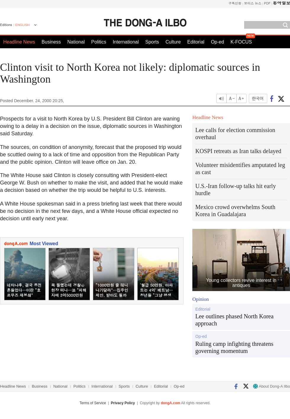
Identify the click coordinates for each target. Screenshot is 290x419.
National (76, 41)
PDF (267, 3)
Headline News (19, 41)
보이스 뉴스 (253, 3)
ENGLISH (22, 25)
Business (51, 41)
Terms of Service (93, 403)
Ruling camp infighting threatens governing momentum (234, 347)
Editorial (195, 41)
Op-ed (217, 41)
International (126, 41)
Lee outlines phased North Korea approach (234, 320)
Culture (173, 41)
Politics (98, 41)
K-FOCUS (241, 41)
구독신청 (234, 3)
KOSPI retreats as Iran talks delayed (238, 151)
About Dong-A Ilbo (271, 386)
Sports (152, 41)
